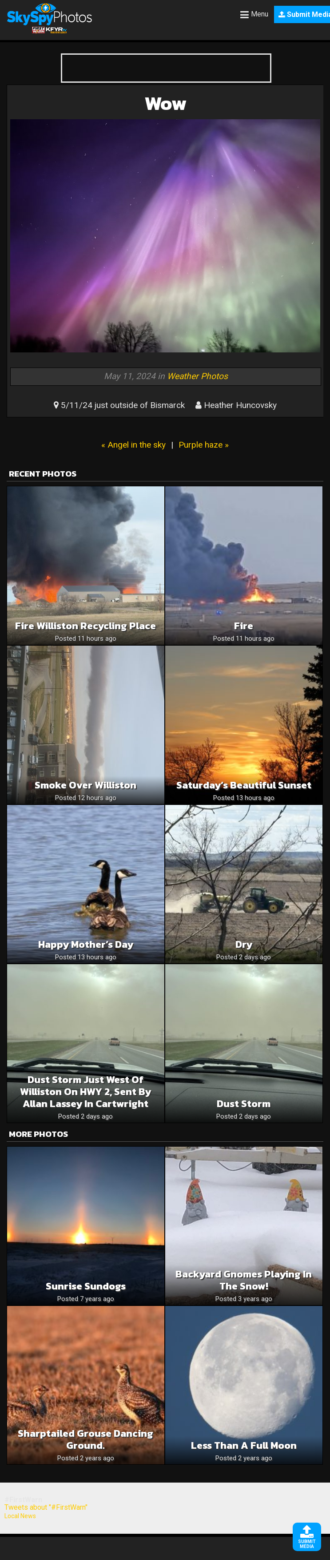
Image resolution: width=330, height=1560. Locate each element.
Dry (243, 944)
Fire (243, 626)
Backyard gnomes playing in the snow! (243, 1280)
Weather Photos (197, 376)
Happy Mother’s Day (85, 944)
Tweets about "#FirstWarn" (45, 1507)
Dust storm (243, 1104)
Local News (20, 1516)
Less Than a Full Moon (244, 1445)
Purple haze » (204, 445)
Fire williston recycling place (85, 626)
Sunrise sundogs (86, 1286)
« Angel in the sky (133, 445)
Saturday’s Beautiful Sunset (243, 785)
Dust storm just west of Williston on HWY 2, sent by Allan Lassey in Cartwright (85, 1092)
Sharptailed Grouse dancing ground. (85, 1439)
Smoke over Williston (85, 785)
